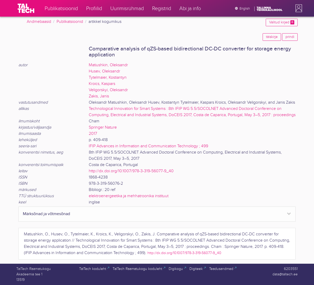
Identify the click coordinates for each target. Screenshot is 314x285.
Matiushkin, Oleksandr (108, 65)
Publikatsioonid (70, 21)
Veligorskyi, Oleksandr (108, 90)
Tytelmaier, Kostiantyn (108, 77)
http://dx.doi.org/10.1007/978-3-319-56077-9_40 (131, 171)
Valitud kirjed (281, 22)
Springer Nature (103, 127)
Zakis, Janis (99, 96)
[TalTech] (26, 8)
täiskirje (272, 37)
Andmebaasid (39, 21)
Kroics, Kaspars (102, 83)
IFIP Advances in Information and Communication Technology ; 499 (148, 146)
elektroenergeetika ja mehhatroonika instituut (128, 196)
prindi (289, 37)
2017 (93, 133)
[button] (298, 8)
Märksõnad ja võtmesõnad (46, 213)
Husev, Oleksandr (104, 71)
